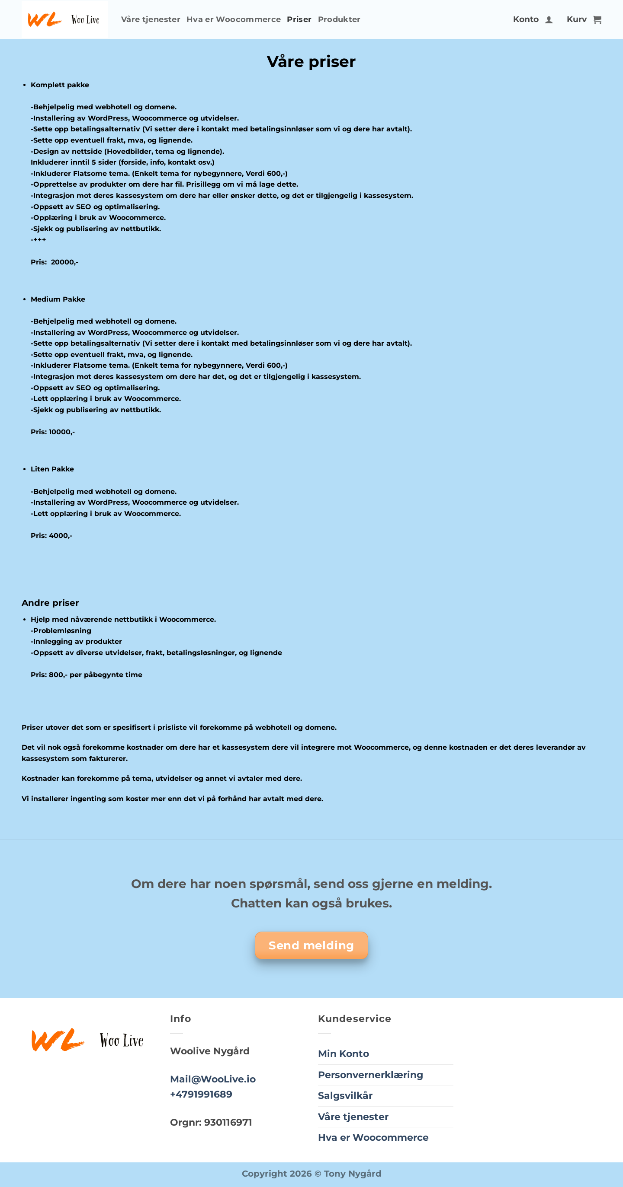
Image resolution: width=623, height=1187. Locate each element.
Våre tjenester (150, 19)
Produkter (339, 19)
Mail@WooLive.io (213, 1079)
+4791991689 (201, 1094)
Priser (299, 19)
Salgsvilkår (345, 1095)
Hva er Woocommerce (233, 19)
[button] (549, 19)
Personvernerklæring (370, 1075)
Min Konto (343, 1053)
